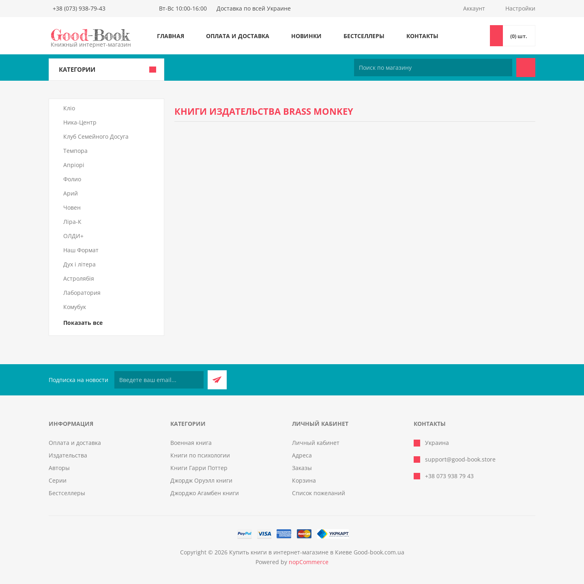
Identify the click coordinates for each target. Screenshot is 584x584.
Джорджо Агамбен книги (204, 493)
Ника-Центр (80, 122)
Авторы (59, 468)
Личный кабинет (315, 443)
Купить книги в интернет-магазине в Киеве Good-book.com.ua (316, 552)
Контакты (422, 36)
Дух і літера (79, 264)
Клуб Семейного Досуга (96, 136)
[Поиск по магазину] (433, 67)
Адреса (302, 455)
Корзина (304, 480)
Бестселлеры (364, 36)
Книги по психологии (200, 455)
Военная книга (191, 443)
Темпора (75, 151)
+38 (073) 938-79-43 (79, 8)
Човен (72, 207)
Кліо (69, 108)
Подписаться (217, 379)
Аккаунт (474, 8)
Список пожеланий (318, 493)
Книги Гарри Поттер (199, 468)
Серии (58, 480)
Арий (70, 193)
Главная (170, 36)
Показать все (83, 322)
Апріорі (73, 165)
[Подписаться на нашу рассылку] (159, 380)
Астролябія (78, 278)
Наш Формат (81, 250)
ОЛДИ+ (73, 236)
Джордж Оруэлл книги (201, 480)
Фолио (72, 179)
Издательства (68, 455)
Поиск (525, 67)
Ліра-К (72, 221)
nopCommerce (308, 562)
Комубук (74, 307)
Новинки (306, 36)
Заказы (302, 468)
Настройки (520, 8)
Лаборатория (82, 292)
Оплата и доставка (237, 36)
